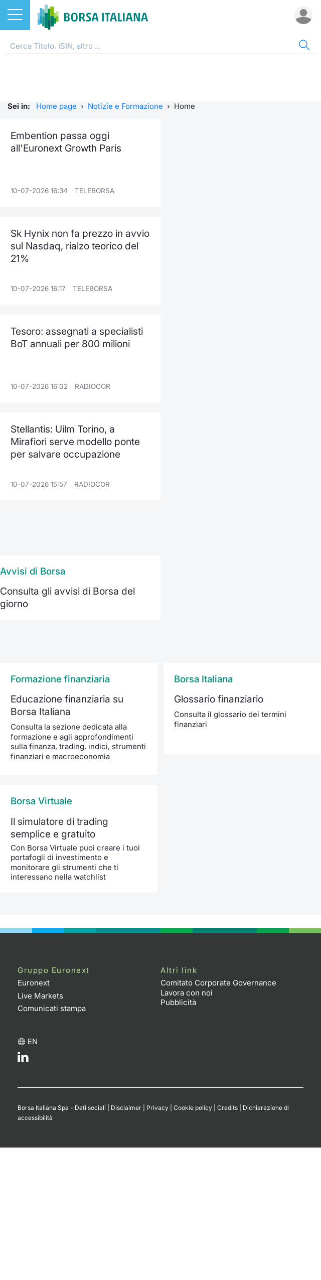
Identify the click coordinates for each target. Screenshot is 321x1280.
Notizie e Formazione (125, 106)
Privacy (157, 1107)
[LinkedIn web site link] (23, 1059)
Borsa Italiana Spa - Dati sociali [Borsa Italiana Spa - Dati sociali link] (62, 1107)
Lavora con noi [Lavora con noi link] (186, 993)
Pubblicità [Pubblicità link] (178, 1002)
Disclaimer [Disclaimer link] (126, 1107)
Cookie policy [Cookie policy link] (193, 1107)
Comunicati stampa (52, 1008)
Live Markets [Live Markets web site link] (40, 996)
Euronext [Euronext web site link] (34, 982)
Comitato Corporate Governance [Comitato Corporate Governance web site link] (218, 982)
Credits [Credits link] (227, 1107)
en (33, 1041)
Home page (56, 106)
